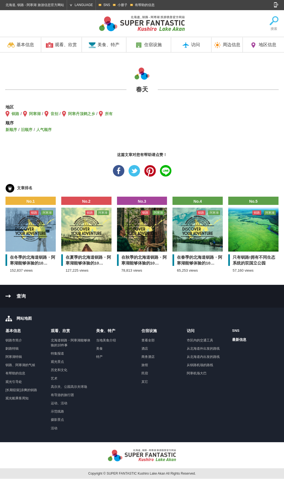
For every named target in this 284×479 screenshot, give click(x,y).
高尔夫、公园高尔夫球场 (69, 387)
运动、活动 (59, 403)
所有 (109, 114)
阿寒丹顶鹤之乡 (81, 114)
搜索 (274, 23)
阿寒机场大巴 (197, 373)
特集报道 (57, 353)
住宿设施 (148, 45)
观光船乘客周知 (17, 398)
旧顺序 (26, 129)
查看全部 (148, 340)
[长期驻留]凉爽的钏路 (21, 390)
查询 (21, 296)
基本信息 (20, 45)
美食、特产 (103, 45)
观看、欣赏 (61, 45)
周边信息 (227, 45)
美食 (99, 348)
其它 (144, 382)
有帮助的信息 (145, 5)
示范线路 (57, 411)
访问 (191, 45)
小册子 (122, 5)
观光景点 (57, 362)
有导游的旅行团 (62, 395)
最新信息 (239, 340)
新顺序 (11, 129)
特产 (99, 357)
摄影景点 (57, 420)
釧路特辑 (12, 348)
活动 (54, 428)
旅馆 (144, 365)
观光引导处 (13, 382)
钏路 (15, 114)
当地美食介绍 (106, 340)
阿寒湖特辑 (13, 357)
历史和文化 (59, 370)
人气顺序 (44, 129)
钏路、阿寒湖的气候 (20, 365)
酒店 (144, 348)
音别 (54, 114)
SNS (106, 5)
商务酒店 (148, 357)
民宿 (144, 373)
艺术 (54, 378)
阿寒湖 (35, 114)
